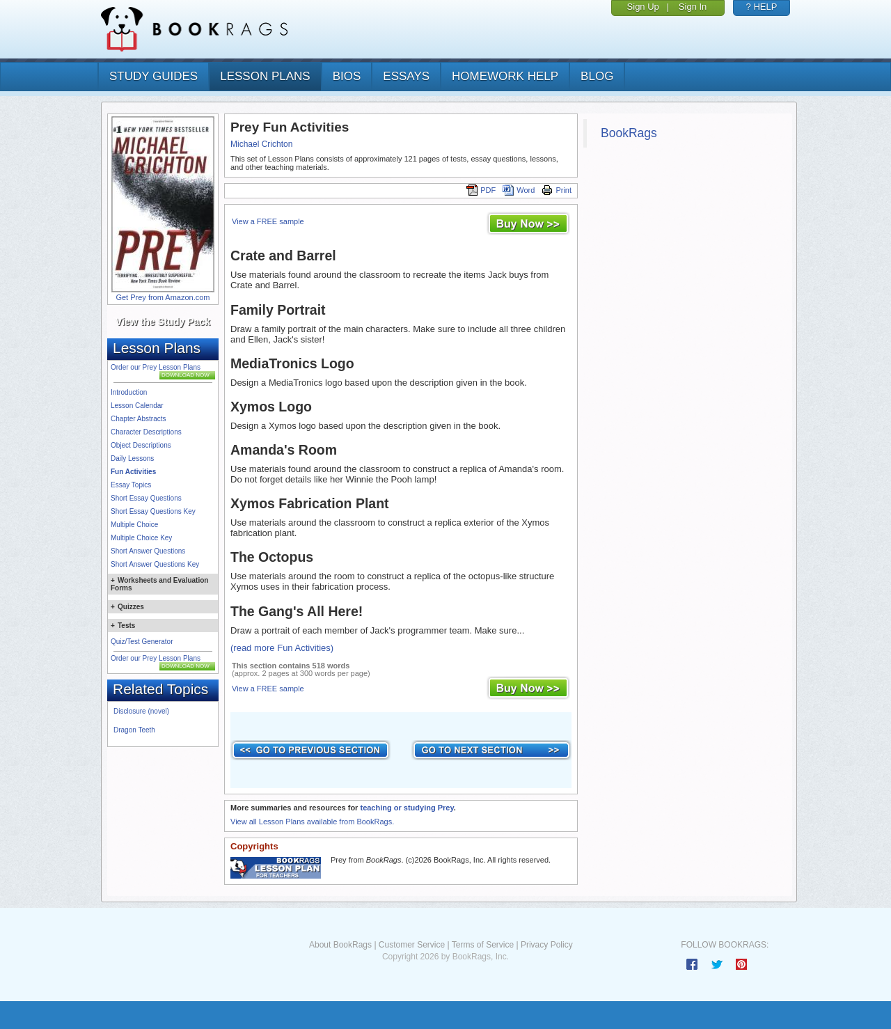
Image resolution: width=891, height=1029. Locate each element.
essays (406, 76)
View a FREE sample (268, 221)
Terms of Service (483, 945)
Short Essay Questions (146, 498)
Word (519, 190)
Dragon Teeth (134, 730)
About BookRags (340, 945)
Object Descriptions (141, 445)
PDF (481, 190)
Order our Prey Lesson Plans (155, 367)
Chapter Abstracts (138, 419)
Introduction (129, 392)
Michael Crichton (261, 144)
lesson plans (265, 76)
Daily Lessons (132, 458)
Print (556, 190)
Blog (597, 76)
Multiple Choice (134, 524)
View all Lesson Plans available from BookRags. (312, 821)
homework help (505, 76)
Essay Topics (131, 485)
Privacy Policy (547, 945)
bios (347, 76)
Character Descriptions (146, 432)
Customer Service (412, 945)
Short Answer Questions (148, 551)
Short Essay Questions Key (153, 511)
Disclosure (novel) (141, 711)
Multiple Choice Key (141, 538)
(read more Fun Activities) (281, 648)
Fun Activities (133, 472)
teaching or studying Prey (406, 807)
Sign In (693, 6)
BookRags (629, 133)
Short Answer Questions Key (155, 564)
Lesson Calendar (137, 405)
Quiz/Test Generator (142, 641)
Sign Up (643, 6)
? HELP (762, 6)
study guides (153, 76)
